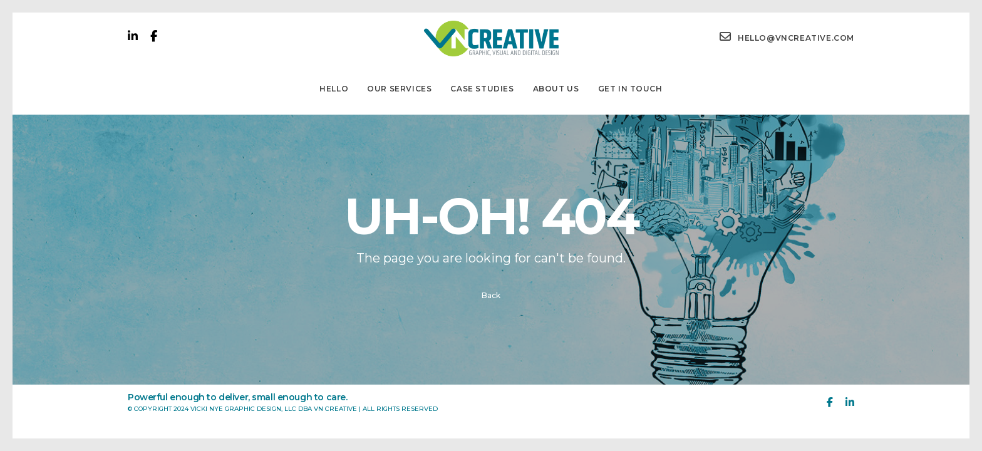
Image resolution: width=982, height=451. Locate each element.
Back (491, 295)
